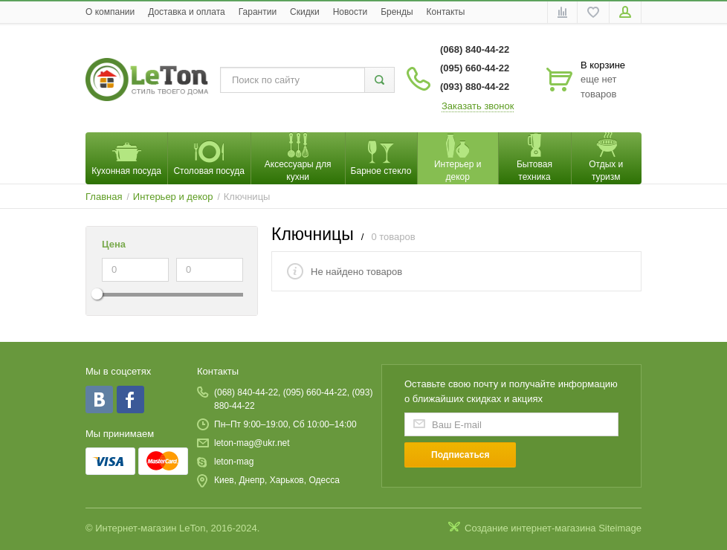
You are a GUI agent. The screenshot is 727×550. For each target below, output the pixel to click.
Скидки (305, 12)
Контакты (446, 12)
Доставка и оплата (186, 12)
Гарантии (258, 12)
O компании (110, 12)
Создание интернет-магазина (530, 528)
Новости (350, 12)
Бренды (397, 12)
